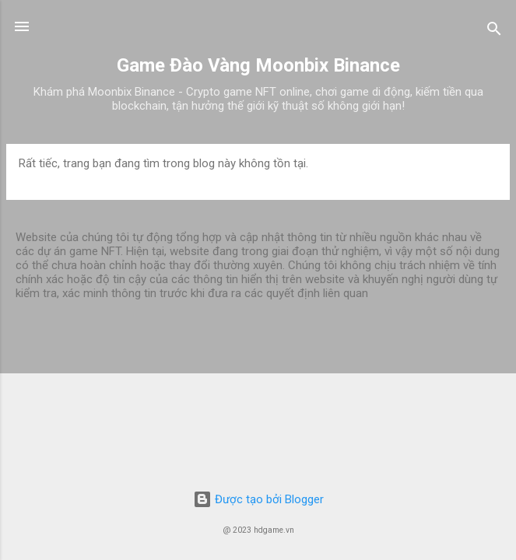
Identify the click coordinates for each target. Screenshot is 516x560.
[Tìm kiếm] (494, 31)
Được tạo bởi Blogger (258, 499)
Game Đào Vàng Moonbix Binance (258, 65)
